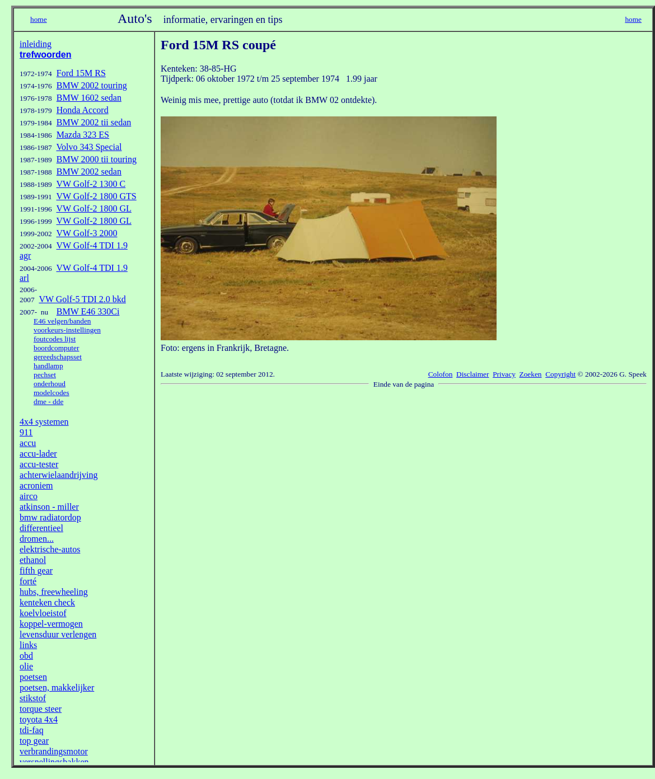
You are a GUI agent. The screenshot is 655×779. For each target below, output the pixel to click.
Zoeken (531, 374)
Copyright (560, 374)
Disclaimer (472, 374)
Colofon (440, 374)
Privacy (504, 374)
